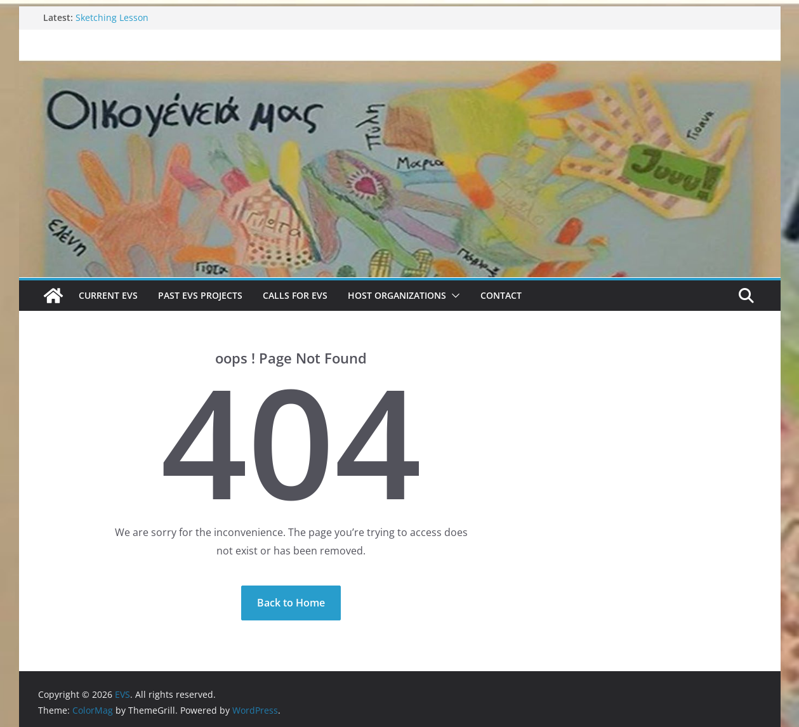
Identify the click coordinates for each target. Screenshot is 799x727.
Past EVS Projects (200, 295)
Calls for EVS (295, 295)
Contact (501, 295)
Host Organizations (397, 295)
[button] (453, 296)
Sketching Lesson (112, 17)
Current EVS (108, 295)
